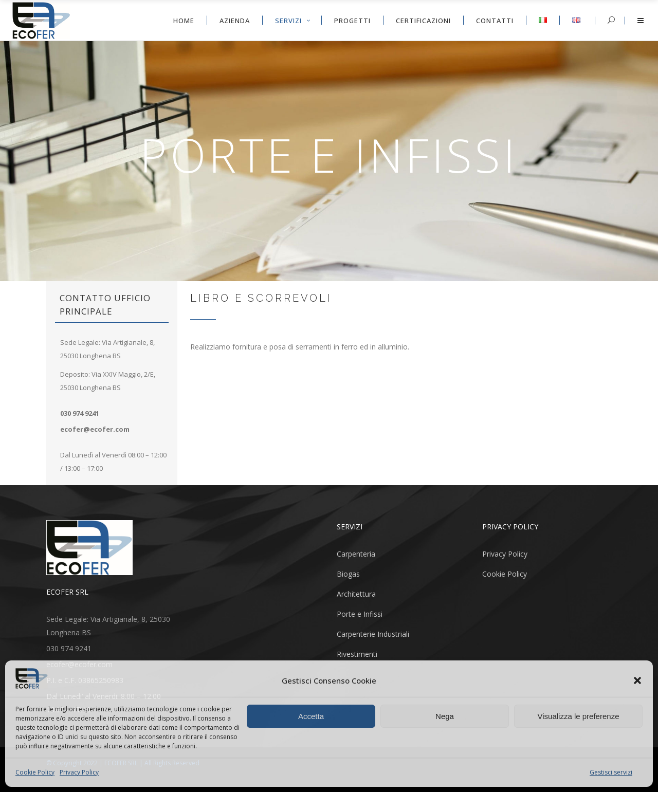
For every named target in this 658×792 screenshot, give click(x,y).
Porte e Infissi (359, 614)
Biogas (348, 574)
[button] (637, 680)
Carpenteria (356, 554)
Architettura (356, 594)
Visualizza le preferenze (578, 716)
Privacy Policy (79, 772)
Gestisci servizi (611, 772)
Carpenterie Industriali (373, 634)
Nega (444, 716)
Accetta (311, 716)
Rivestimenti (357, 654)
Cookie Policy (34, 772)
